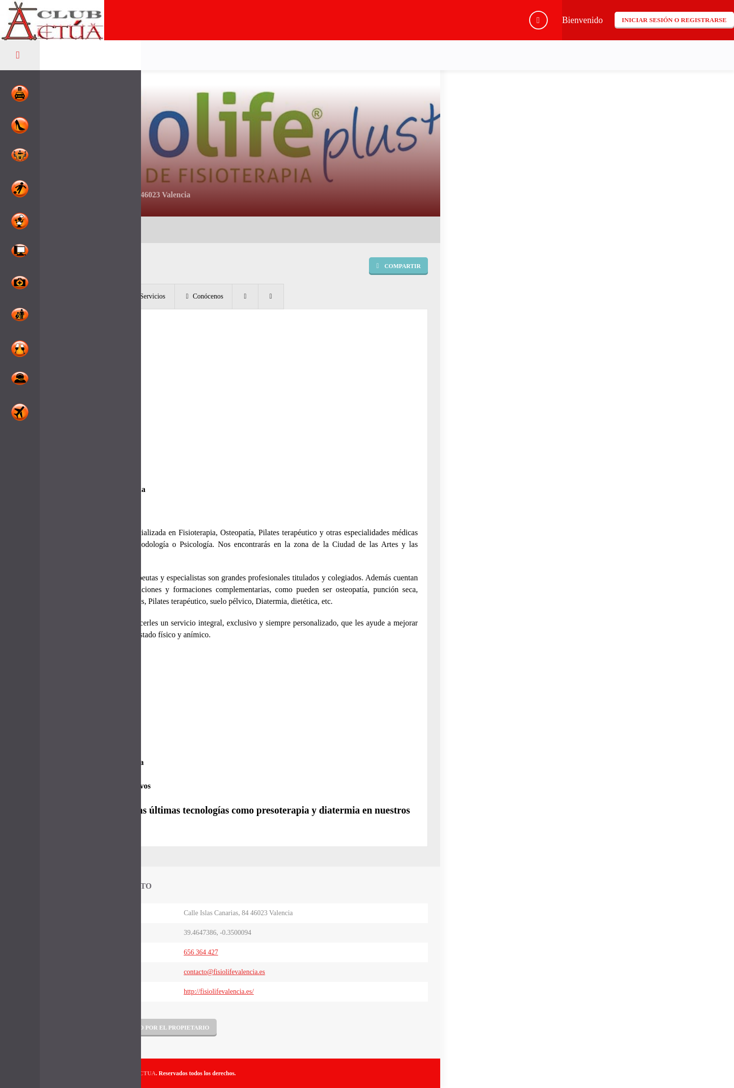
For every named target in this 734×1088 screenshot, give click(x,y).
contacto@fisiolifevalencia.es (224, 972)
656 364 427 (201, 952)
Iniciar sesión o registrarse (674, 20)
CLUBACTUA (137, 1073)
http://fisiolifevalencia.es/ (219, 991)
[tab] (87, 296)
